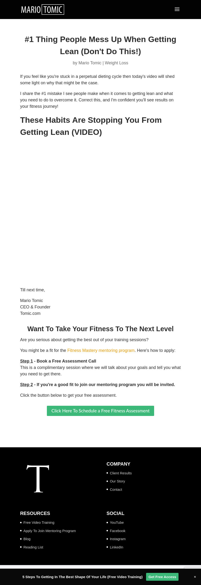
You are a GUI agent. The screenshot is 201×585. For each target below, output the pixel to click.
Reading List (33, 547)
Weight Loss (116, 63)
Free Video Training (38, 522)
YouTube (117, 522)
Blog (27, 539)
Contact (116, 489)
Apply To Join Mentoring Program (49, 531)
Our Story (117, 481)
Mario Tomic (89, 63)
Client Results (121, 473)
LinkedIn (116, 547)
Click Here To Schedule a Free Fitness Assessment (100, 410)
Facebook (117, 531)
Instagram (118, 539)
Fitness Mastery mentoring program (100, 350)
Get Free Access (162, 577)
